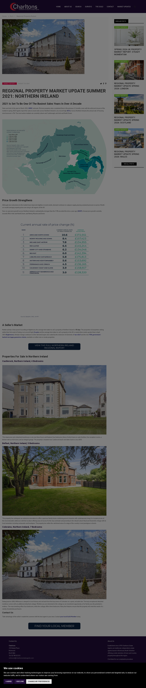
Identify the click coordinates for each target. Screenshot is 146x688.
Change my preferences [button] (39, 681)
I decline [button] (20, 681)
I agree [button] (9, 681)
